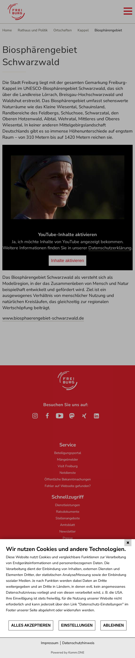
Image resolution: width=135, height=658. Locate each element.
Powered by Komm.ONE (67, 652)
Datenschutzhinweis (78, 643)
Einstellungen (77, 625)
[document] (67, 582)
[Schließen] (127, 542)
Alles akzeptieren (31, 625)
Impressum (49, 643)
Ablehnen (113, 625)
